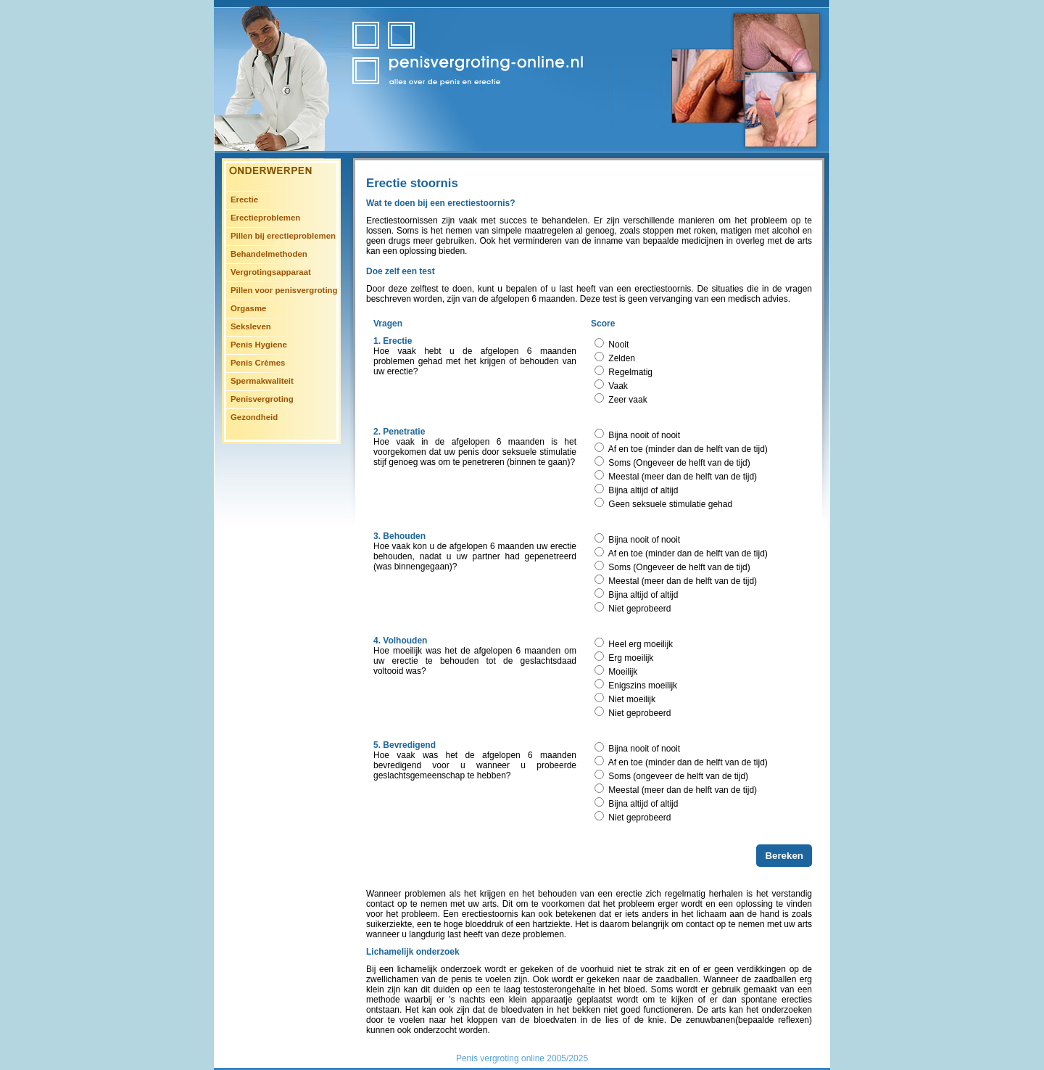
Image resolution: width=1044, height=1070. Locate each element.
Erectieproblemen (265, 217)
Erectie (244, 199)
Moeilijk (622, 672)
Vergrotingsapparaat (271, 272)
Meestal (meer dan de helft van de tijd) (682, 477)
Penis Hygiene (259, 344)
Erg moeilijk (630, 658)
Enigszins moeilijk (642, 685)
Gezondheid (254, 417)
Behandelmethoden (269, 254)
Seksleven (251, 326)
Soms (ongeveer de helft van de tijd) (678, 776)
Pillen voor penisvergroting (284, 290)
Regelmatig (630, 372)
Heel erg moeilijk (640, 644)
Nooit (618, 344)
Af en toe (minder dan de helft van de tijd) (688, 449)
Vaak (617, 386)
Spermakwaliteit (262, 380)
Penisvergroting (262, 399)
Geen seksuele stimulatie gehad (670, 504)
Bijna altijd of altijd (643, 490)
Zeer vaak (627, 400)
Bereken (784, 855)
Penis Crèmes (258, 362)
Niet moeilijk (631, 699)
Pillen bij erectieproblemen (283, 235)
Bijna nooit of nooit (644, 435)
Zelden (621, 358)
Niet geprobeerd (639, 609)
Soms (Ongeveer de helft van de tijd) (679, 463)
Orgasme (248, 308)
